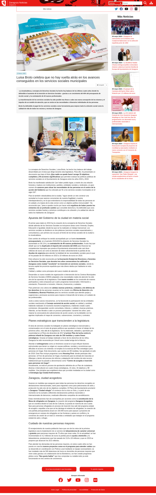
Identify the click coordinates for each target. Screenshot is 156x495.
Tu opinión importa (97, 469)
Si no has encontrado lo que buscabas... (59, 469)
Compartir (100, 85)
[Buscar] (145, 3)
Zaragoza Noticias (18, 2)
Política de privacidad (69, 490)
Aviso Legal (55, 490)
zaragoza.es (12, 5)
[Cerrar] (120, 3)
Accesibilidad (83, 490)
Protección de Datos (98, 490)
